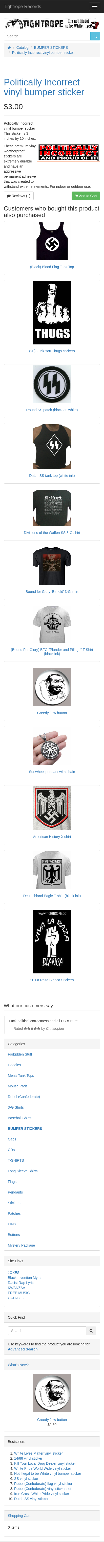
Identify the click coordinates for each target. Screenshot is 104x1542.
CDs (11, 1150)
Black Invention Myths (25, 1278)
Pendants (15, 1192)
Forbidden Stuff (20, 1054)
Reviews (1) (18, 196)
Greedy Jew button (52, 1420)
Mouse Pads (18, 1086)
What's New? (18, 1365)
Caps (12, 1139)
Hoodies (14, 1065)
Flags (12, 1182)
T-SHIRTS (16, 1160)
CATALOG (16, 1298)
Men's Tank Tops (21, 1075)
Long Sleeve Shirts (23, 1171)
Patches (14, 1213)
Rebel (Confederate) (24, 1097)
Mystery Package (21, 1245)
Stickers (14, 1203)
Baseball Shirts (19, 1118)
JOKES (13, 1273)
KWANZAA (16, 1288)
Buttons (14, 1235)
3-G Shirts (16, 1107)
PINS (12, 1224)
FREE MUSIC (19, 1293)
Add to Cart (86, 196)
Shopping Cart (19, 1516)
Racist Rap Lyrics (21, 1283)
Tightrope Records (22, 6)
